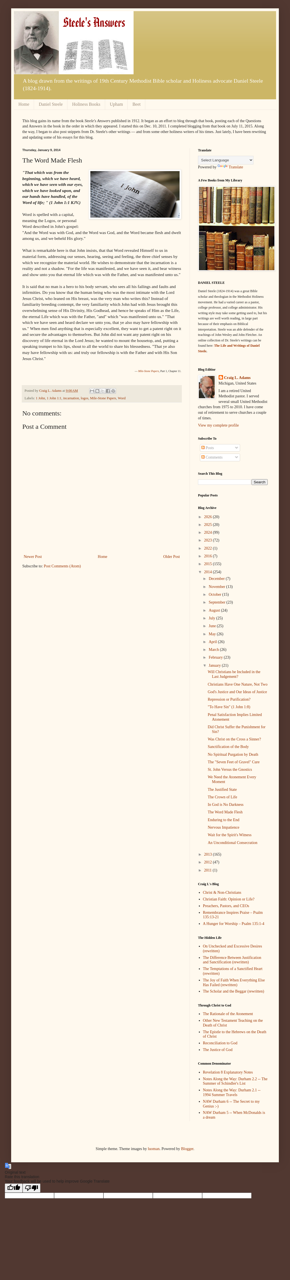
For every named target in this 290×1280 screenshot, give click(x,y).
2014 (208, 572)
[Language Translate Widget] (225, 160)
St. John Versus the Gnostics (230, 769)
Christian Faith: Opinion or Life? (229, 899)
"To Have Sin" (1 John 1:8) (229, 707)
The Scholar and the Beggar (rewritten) (233, 991)
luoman (154, 1149)
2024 (208, 532)
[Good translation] (14, 1188)
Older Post (171, 557)
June (213, 626)
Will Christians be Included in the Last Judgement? (234, 674)
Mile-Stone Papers (103, 398)
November (217, 587)
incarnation (71, 398)
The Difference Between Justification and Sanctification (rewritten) (232, 960)
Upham (116, 104)
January (215, 665)
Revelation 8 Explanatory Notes (228, 1072)
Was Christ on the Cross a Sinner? (234, 739)
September (217, 602)
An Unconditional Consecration (232, 843)
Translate (230, 167)
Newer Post (33, 557)
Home (23, 104)
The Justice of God (218, 1050)
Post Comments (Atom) (62, 566)
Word (122, 398)
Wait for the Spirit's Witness (230, 835)
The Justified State (222, 789)
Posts (207, 448)
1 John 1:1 (54, 398)
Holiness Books (86, 104)
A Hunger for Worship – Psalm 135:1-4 (233, 924)
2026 (208, 517)
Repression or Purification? (229, 699)
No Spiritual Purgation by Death (233, 754)
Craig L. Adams (237, 378)
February (216, 657)
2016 (208, 556)
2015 (208, 564)
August (215, 610)
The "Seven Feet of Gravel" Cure (234, 762)
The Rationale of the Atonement (228, 1014)
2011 (208, 870)
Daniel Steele (51, 104)
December (217, 579)
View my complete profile (218, 425)
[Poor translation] (31, 1188)
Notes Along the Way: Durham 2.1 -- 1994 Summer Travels (232, 1092)
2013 (208, 854)
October (215, 594)
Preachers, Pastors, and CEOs (226, 906)
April (213, 642)
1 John (40, 398)
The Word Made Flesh (225, 812)
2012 (208, 862)
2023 (208, 540)
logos (84, 398)
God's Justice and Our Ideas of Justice (237, 692)
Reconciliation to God (220, 1043)
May (213, 634)
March (214, 650)
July (212, 618)
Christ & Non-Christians (222, 892)
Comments (212, 457)
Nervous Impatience (223, 827)
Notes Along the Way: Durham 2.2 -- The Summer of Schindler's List (235, 1081)
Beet (136, 104)
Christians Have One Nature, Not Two (237, 684)
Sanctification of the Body (228, 747)
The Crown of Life (222, 797)
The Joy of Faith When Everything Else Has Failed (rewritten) (234, 982)
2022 (208, 548)
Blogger (187, 1149)
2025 (208, 525)
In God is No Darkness (225, 805)
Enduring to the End (223, 820)
